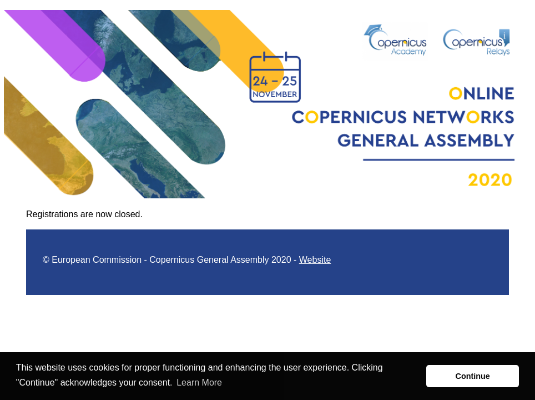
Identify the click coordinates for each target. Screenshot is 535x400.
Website (315, 259)
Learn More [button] (199, 382)
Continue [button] (473, 376)
